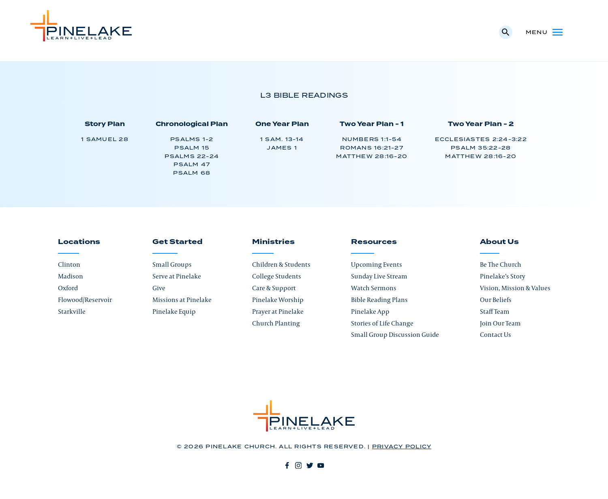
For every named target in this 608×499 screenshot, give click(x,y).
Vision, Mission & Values (515, 287)
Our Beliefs (496, 299)
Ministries (273, 242)
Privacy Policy (401, 447)
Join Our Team (500, 323)
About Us (499, 242)
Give (158, 287)
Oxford (68, 287)
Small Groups (172, 264)
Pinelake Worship (278, 299)
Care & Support (274, 287)
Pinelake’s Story (502, 276)
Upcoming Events (376, 264)
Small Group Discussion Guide (395, 334)
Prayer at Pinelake (278, 311)
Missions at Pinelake (182, 299)
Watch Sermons (373, 287)
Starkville (72, 311)
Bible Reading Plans (379, 299)
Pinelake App (370, 311)
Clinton (69, 264)
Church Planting (276, 323)
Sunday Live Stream (379, 276)
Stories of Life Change (382, 323)
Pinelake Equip (174, 311)
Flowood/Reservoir (85, 299)
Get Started (177, 242)
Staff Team (495, 311)
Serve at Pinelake (176, 276)
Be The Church (500, 264)
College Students (276, 276)
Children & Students (281, 264)
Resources (374, 242)
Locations (79, 242)
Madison (70, 276)
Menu (545, 32)
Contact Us (495, 334)
